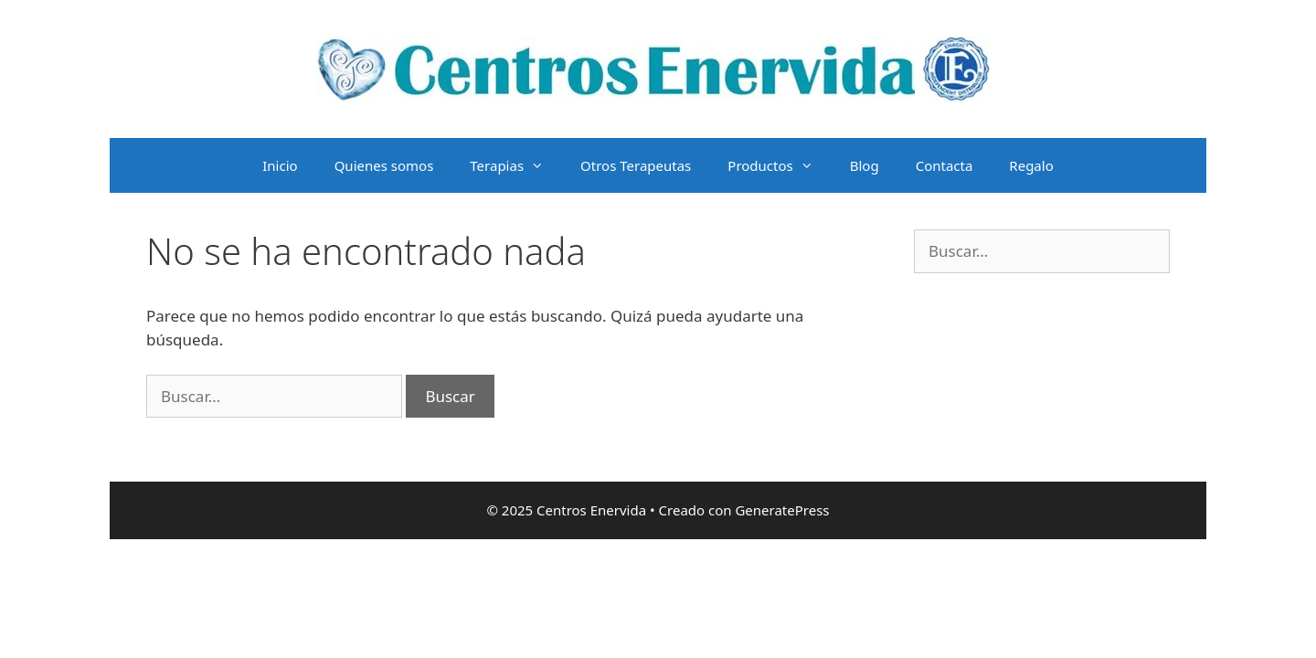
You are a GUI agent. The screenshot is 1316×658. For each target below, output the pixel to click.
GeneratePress (782, 510)
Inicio (279, 165)
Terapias (516, 165)
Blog (864, 165)
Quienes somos (384, 165)
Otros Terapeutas (635, 165)
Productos (779, 165)
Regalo (1031, 165)
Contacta (944, 165)
